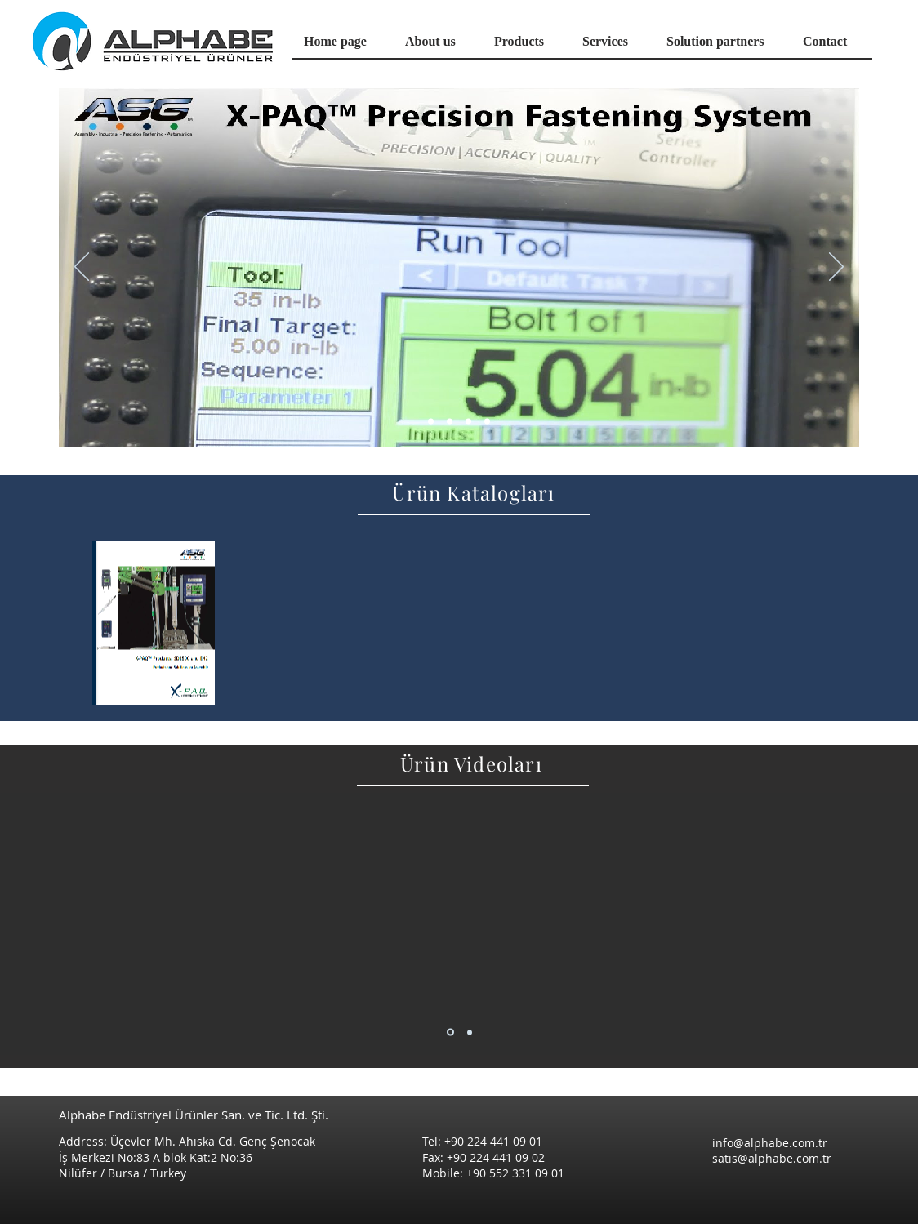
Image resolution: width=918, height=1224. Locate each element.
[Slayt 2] (468, 422)
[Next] (836, 267)
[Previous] (81, 267)
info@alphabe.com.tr (769, 1143)
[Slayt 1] (431, 422)
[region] (153, 623)
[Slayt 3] (449, 422)
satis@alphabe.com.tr (771, 1158)
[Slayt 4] (487, 422)
